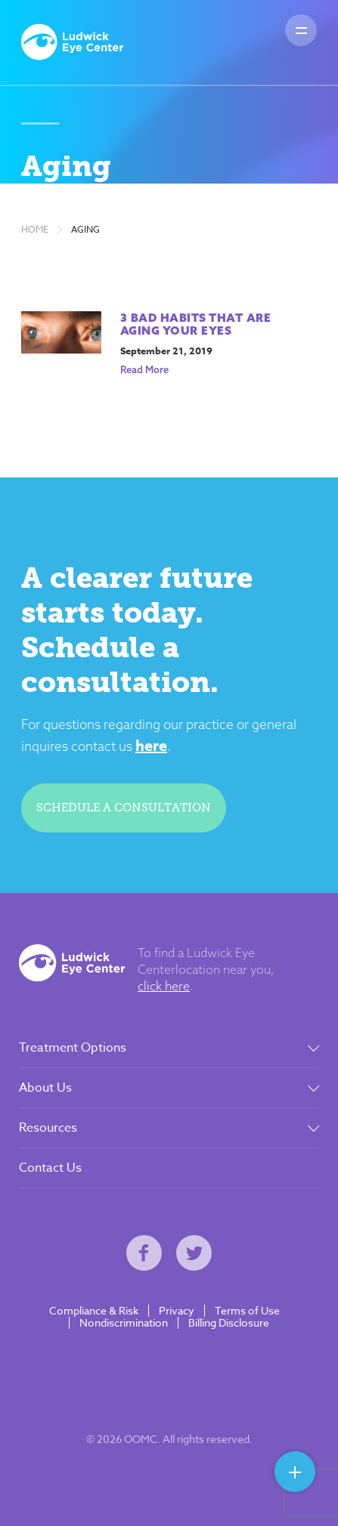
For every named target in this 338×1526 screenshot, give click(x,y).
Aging (85, 230)
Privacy (176, 1311)
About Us (45, 1088)
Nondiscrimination (123, 1323)
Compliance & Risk (93, 1311)
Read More (144, 369)
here (151, 745)
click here (164, 985)
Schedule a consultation (123, 807)
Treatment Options (72, 1048)
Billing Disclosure (228, 1323)
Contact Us (50, 1168)
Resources (48, 1128)
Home (34, 230)
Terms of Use (247, 1311)
